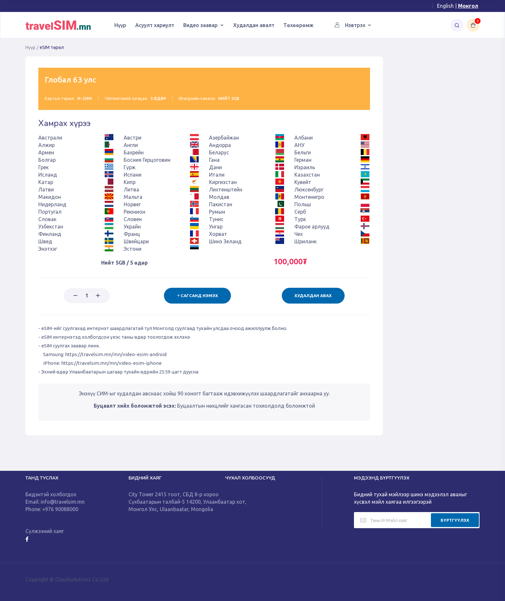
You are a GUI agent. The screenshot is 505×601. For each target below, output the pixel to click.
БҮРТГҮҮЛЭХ (455, 520)
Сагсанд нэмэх (197, 295)
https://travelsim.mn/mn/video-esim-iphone (111, 363)
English (445, 6)
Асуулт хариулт (154, 25)
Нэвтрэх (355, 25)
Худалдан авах (313, 295)
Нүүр (120, 25)
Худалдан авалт (253, 25)
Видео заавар (200, 25)
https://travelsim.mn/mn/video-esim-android (116, 354)
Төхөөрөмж (298, 25)
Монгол (468, 6)
